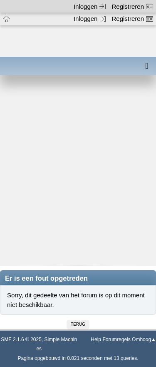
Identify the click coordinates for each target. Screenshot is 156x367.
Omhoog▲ (144, 339)
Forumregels (116, 339)
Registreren (132, 6)
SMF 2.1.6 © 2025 (21, 339)
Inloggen (90, 6)
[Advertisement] (78, 176)
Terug (78, 324)
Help (96, 339)
